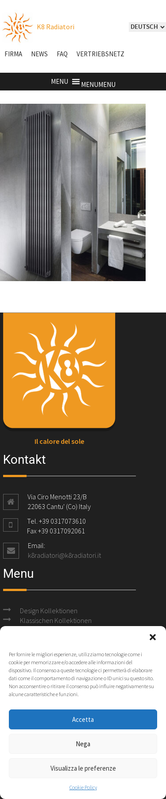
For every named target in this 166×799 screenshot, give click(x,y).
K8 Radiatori (37, 26)
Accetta (83, 719)
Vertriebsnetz (100, 54)
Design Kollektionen (48, 610)
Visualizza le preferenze (83, 768)
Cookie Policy (83, 787)
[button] (152, 637)
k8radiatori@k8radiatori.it (64, 555)
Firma (13, 54)
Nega (83, 744)
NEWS (39, 54)
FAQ (62, 54)
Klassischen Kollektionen (56, 620)
